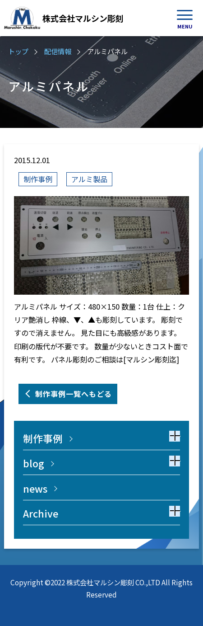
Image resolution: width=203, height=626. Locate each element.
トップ (18, 51)
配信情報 (57, 51)
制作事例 (37, 179)
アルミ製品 (89, 179)
